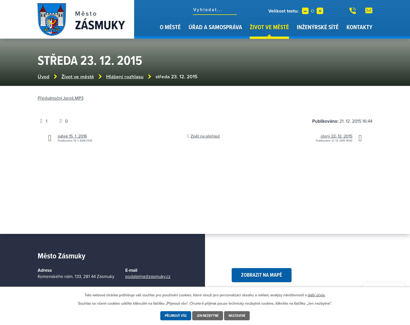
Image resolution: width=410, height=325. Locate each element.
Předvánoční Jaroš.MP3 (60, 98)
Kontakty (359, 27)
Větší (320, 11)
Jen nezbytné (208, 315)
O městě (170, 27)
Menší (305, 11)
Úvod (149, 31)
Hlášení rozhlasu (125, 76)
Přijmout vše (176, 315)
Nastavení (237, 315)
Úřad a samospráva (215, 27)
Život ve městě (269, 27)
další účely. (316, 295)
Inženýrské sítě (318, 27)
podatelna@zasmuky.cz (147, 276)
